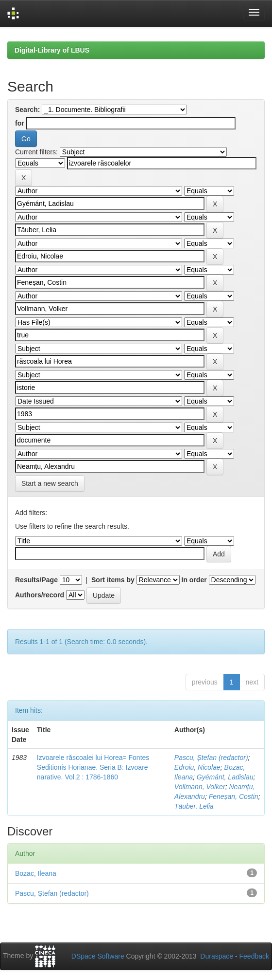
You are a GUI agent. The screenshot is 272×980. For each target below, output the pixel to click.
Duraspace (216, 956)
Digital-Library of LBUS (52, 50)
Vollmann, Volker (199, 787)
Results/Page (36, 580)
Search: (27, 109)
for (19, 123)
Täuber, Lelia (194, 806)
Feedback (254, 956)
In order (194, 580)
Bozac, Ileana (35, 873)
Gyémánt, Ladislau (225, 777)
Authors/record (39, 595)
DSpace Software (97, 956)
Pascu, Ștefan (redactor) (211, 757)
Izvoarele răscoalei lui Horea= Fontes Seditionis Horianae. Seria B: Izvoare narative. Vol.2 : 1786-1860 (93, 767)
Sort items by (113, 580)
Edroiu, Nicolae (197, 767)
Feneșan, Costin (233, 796)
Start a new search (49, 483)
